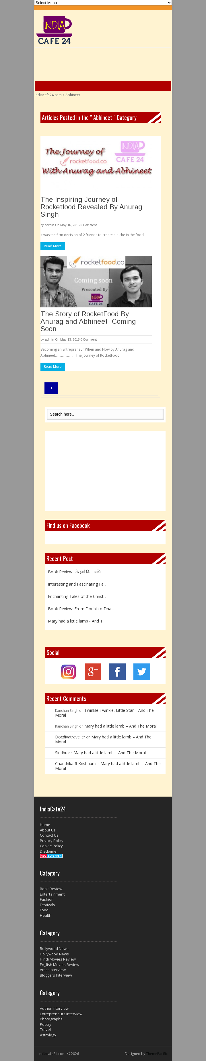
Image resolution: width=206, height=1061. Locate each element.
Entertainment (52, 894)
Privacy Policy (51, 840)
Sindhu (61, 752)
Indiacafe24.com (48, 94)
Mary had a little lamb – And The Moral (120, 726)
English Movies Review (59, 964)
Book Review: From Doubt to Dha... (81, 608)
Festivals (47, 904)
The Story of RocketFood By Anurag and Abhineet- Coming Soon (88, 321)
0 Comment (88, 225)
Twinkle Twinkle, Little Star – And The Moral (104, 713)
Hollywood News (54, 954)
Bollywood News (54, 948)
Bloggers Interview (56, 975)
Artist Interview (53, 969)
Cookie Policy (51, 845)
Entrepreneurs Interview (61, 1013)
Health (45, 915)
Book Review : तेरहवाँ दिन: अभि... (75, 571)
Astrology (48, 1035)
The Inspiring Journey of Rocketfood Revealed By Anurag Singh (91, 206)
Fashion (47, 899)
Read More (53, 246)
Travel (45, 1029)
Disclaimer (49, 851)
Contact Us (49, 835)
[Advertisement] (105, 471)
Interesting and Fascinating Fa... (77, 584)
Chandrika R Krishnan (74, 763)
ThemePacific (157, 1053)
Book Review (51, 888)
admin (49, 225)
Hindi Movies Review (58, 959)
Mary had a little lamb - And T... (76, 621)
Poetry (45, 1024)
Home (45, 824)
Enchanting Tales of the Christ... (77, 596)
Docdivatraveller (70, 737)
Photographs (51, 1019)
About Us (48, 830)
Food (44, 909)
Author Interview (54, 1008)
